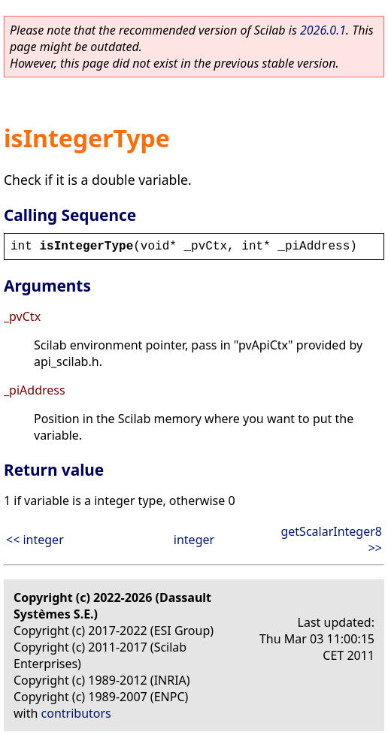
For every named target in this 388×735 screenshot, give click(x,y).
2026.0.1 (323, 30)
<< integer (35, 539)
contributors (76, 713)
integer (194, 539)
